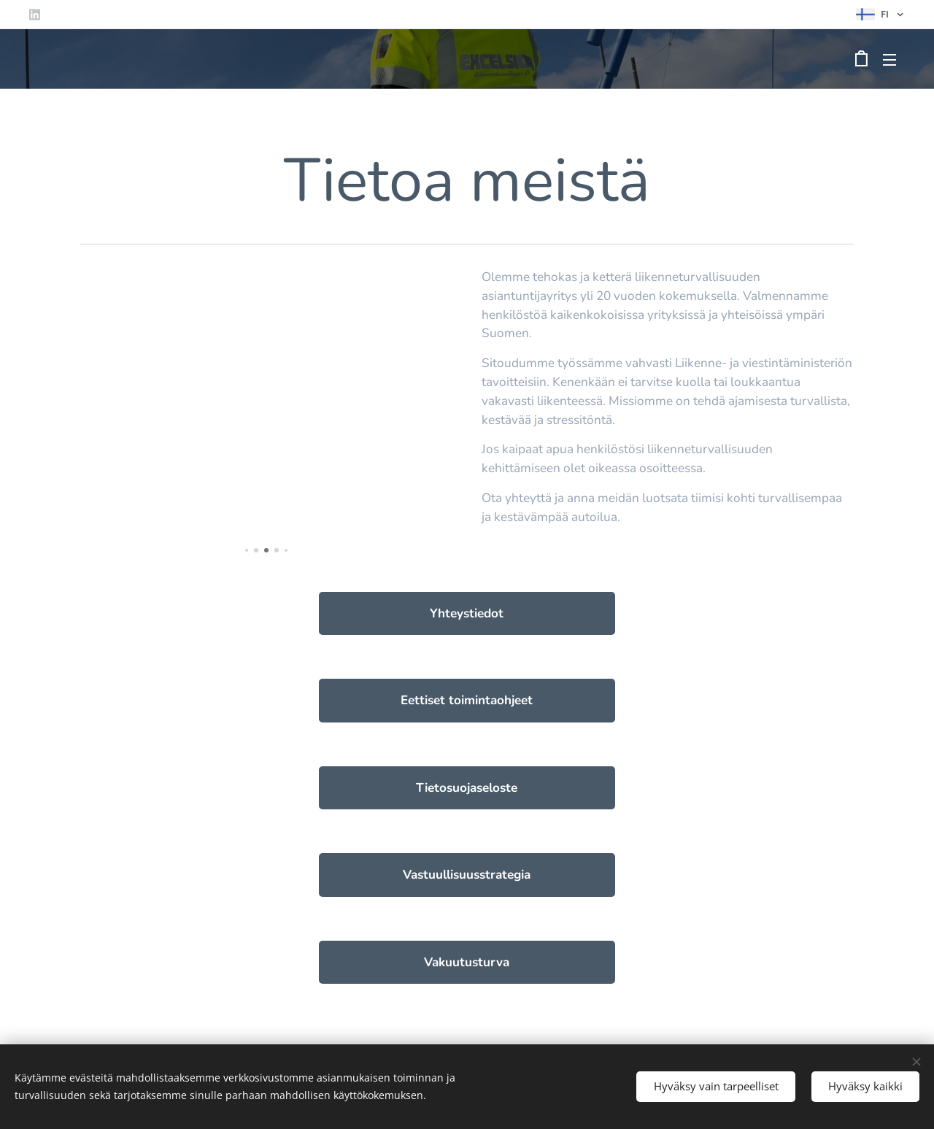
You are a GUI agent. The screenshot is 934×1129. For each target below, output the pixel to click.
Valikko (889, 60)
